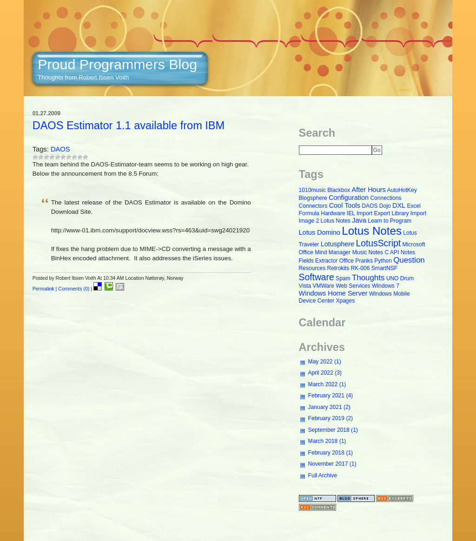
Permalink (43, 288)
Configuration (349, 197)
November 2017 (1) (332, 464)
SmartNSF (384, 268)
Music (359, 252)
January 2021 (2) (329, 407)
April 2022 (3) (325, 372)
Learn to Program (389, 221)
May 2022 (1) (324, 361)
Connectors (313, 206)
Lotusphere (337, 244)
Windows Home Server (333, 293)
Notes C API (384, 252)
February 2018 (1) (330, 452)
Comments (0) (73, 288)
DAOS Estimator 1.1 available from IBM (129, 125)
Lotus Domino (319, 232)
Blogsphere (313, 198)
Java (359, 220)
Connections (385, 198)
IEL (351, 213)
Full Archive (322, 475)
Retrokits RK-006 (348, 268)
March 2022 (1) (327, 384)
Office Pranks (356, 260)
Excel (414, 206)
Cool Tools (344, 205)
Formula (309, 213)
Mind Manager (332, 252)
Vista (305, 286)
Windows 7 (385, 286)
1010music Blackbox (324, 190)
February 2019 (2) (330, 418)
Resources (312, 268)
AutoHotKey (401, 190)
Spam (343, 278)
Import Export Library (383, 213)
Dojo (385, 206)
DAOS (60, 149)
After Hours (369, 189)
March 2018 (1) (327, 441)
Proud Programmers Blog (117, 64)
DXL (398, 205)
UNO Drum (400, 278)
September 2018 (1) (333, 430)
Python (383, 260)
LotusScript (378, 243)
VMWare (323, 286)
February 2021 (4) (330, 395)
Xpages (345, 300)
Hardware (333, 213)
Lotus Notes (372, 230)
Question (409, 260)
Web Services (353, 286)
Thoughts (368, 277)
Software (316, 277)
